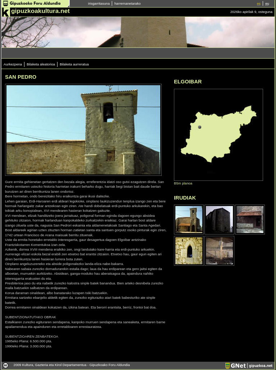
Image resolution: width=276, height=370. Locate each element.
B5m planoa (183, 183)
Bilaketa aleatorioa (41, 64)
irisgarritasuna (99, 3)
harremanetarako (127, 3)
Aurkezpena (13, 64)
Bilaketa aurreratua (74, 64)
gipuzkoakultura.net (40, 10)
